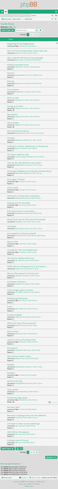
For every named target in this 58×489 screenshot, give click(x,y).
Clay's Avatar (13, 389)
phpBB (22, 482)
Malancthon (18, 140)
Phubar (17, 269)
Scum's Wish (12, 187)
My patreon (12, 114)
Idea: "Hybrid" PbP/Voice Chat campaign (25, 58)
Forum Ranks (13, 89)
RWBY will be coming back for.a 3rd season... (27, 266)
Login (4, 15)
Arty (24, 484)
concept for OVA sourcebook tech (22, 250)
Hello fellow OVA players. (18, 432)
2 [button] (30, 34)
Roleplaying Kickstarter (17, 298)
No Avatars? (12, 348)
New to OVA (12, 241)
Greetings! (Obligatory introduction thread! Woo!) (29, 171)
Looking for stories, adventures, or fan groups (27, 146)
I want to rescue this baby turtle (21, 340)
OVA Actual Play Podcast (18, 131)
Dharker (17, 358)
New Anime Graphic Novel (19, 356)
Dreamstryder (19, 228)
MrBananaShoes (20, 133)
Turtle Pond (7, 24)
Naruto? (10, 73)
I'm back (11, 138)
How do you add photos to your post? (24, 163)
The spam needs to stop (18, 154)
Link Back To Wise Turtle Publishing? (23, 424)
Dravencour (18, 83)
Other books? (13, 123)
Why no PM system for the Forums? (23, 273)
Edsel (17, 325)
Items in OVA (13, 98)
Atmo (16, 148)
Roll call (10, 81)
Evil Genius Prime (20, 235)
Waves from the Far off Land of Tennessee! (26, 219)
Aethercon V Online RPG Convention (23, 196)
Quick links (2, 12)
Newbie (10, 364)
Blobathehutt (19, 92)
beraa (17, 53)
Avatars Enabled (14, 315)
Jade (14, 27)
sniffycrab (18, 67)
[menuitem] (56, 19)
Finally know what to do (17, 65)
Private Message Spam (17, 398)
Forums (6, 12)
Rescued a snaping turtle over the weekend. (27, 415)
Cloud (17, 392)
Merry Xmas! (12, 331)
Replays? (11, 373)
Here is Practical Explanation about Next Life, (27, 51)
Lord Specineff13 (20, 157)
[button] (37, 34)
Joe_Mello (18, 260)
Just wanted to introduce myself (21, 233)
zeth (16, 426)
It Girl (9, 306)
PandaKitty (18, 222)
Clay (10, 27)
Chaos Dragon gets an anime (20, 290)
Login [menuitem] (56, 12)
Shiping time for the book (18, 203)
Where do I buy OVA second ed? (21, 323)
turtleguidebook (20, 383)
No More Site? (13, 407)
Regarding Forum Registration (20, 44)
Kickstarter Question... (17, 281)
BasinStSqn (18, 60)
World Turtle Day (14, 381)
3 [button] (33, 34)
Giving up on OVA (15, 106)
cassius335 (18, 350)
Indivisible (11, 226)
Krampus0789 (19, 75)
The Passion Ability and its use (20, 258)
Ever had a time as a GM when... (21, 211)
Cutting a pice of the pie (17, 440)
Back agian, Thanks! (16, 179)
